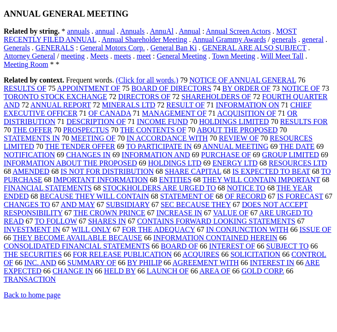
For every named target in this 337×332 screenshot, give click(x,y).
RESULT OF (185, 105)
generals (284, 39)
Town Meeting (233, 56)
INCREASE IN (179, 213)
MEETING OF (93, 138)
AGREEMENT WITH (205, 263)
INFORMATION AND (156, 155)
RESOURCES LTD (298, 163)
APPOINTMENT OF (88, 88)
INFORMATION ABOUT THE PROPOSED (70, 163)
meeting (73, 56)
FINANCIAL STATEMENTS (48, 188)
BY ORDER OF (247, 88)
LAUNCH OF (168, 271)
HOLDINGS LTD (174, 163)
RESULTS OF (25, 88)
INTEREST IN (272, 263)
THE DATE (296, 146)
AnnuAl (162, 31)
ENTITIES (175, 180)
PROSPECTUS (86, 130)
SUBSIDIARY (128, 204)
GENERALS (55, 48)
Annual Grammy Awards (229, 39)
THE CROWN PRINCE (109, 213)
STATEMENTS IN (32, 138)
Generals (17, 48)
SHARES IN (107, 221)
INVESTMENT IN (32, 229)
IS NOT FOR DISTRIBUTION (107, 171)
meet (144, 56)
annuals (78, 31)
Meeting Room (26, 64)
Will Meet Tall (281, 56)
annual (105, 31)
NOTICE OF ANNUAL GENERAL (242, 80)
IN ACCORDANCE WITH (167, 138)
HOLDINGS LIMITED (234, 121)
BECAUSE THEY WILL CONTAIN (94, 196)
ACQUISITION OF (246, 113)
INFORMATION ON (247, 105)
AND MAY (77, 204)
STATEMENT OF (187, 196)
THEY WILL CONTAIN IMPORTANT (261, 180)
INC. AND (40, 263)
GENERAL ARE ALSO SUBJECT (254, 48)
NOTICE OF (301, 88)
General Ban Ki (173, 48)
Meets (99, 56)
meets (122, 56)
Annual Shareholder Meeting (144, 39)
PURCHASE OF (226, 155)
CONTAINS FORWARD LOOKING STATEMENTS (216, 221)
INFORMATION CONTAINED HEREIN (215, 238)
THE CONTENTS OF (153, 130)
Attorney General (29, 56)
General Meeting (182, 56)
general (313, 39)
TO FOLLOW (56, 221)
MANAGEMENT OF (174, 113)
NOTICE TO (246, 188)
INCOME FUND (162, 121)
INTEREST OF (232, 246)
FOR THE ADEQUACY (158, 229)
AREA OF (214, 271)
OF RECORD (245, 196)
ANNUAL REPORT (60, 105)
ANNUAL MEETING (236, 146)
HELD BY (119, 271)
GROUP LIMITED (290, 155)
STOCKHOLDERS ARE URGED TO (159, 188)
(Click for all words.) (147, 80)
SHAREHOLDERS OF (216, 97)
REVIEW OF (239, 138)
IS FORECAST (300, 196)
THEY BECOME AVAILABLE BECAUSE (77, 238)
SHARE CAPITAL (193, 171)
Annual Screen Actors (238, 31)
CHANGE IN (73, 271)
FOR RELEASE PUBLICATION (122, 254)
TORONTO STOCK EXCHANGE (55, 97)
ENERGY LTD (235, 163)
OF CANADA (110, 113)
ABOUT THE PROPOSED (237, 130)
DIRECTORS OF (144, 97)
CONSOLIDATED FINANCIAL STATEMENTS (77, 246)
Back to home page (32, 295)
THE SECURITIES (33, 254)
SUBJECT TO (287, 246)
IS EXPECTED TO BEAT (271, 171)
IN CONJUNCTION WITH (247, 229)
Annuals (132, 31)
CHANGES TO (27, 204)
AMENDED (30, 171)
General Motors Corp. (112, 48)
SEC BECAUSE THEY (196, 204)
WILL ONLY (91, 229)
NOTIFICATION (29, 155)
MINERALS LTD (128, 105)
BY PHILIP (144, 263)
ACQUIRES (200, 254)
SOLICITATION (255, 254)
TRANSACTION (30, 279)
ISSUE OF (315, 229)
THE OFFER (32, 130)
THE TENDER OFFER (80, 146)
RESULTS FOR (304, 121)
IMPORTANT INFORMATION (101, 180)
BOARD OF (179, 246)
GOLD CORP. (262, 271)
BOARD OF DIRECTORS (171, 88)
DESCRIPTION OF (96, 121)
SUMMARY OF (91, 263)
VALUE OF (231, 213)
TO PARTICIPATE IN (159, 146)
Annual (189, 31)
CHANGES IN (88, 155)
